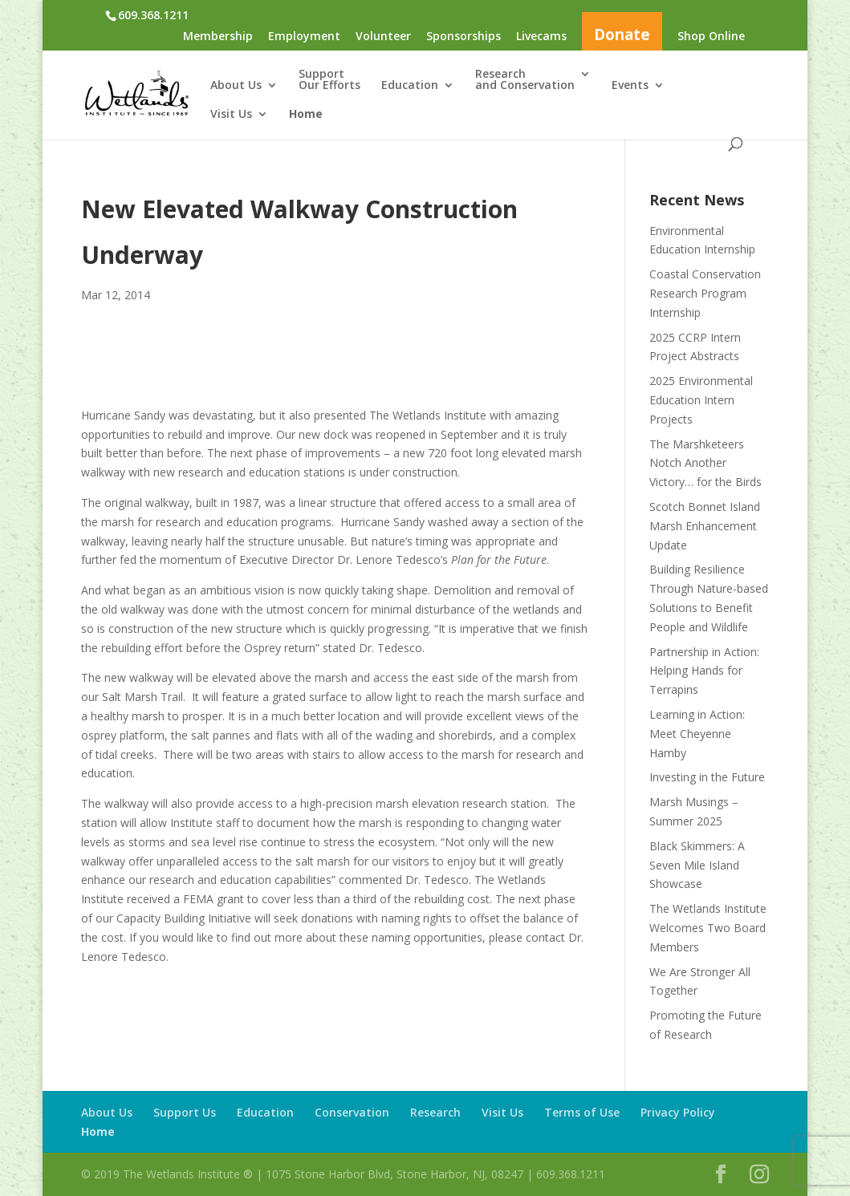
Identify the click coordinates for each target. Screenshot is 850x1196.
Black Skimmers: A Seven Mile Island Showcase (697, 865)
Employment (304, 36)
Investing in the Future (707, 776)
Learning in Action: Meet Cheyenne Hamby (697, 733)
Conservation (352, 1112)
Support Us (184, 1112)
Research (435, 1112)
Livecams (541, 36)
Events (630, 85)
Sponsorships (463, 36)
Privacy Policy (678, 1112)
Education (409, 85)
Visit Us (231, 114)
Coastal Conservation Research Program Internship (705, 293)
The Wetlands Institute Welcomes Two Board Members (708, 928)
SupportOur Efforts (329, 80)
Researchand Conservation (525, 80)
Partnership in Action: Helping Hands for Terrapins (704, 671)
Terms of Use (582, 1112)
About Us (236, 85)
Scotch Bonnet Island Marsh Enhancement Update (704, 526)
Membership (218, 36)
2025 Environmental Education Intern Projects (701, 400)
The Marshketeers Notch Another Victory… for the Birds (705, 463)
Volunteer (383, 36)
